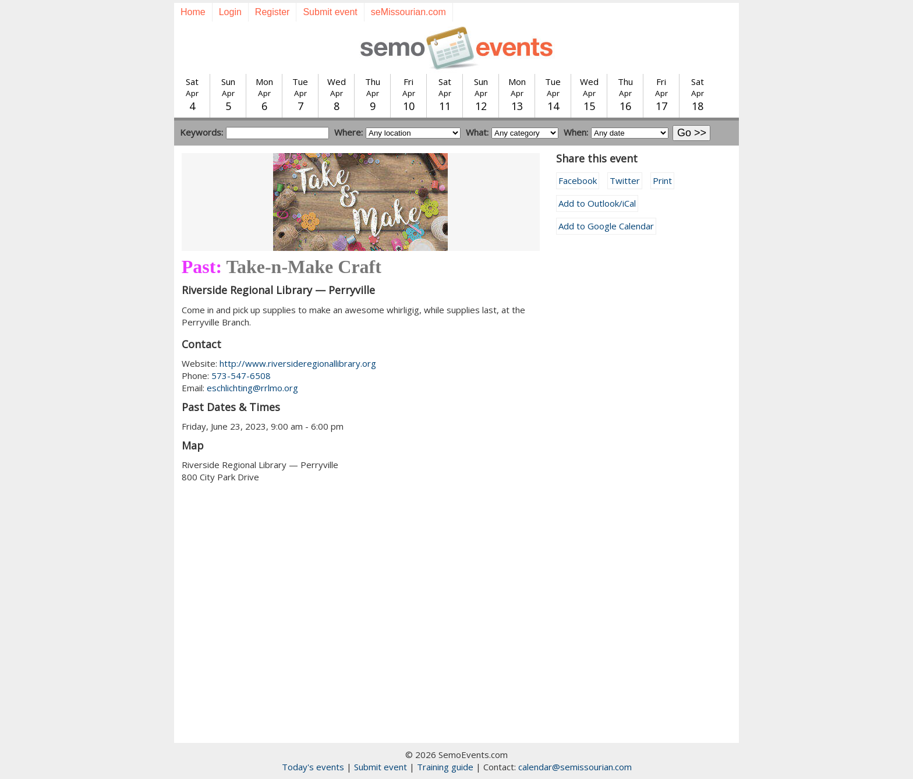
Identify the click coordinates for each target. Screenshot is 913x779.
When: (576, 132)
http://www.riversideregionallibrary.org (298, 363)
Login (230, 12)
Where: (348, 132)
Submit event (330, 12)
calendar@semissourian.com (575, 767)
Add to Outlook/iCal (597, 203)
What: (477, 132)
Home (193, 12)
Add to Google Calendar (606, 226)
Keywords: (201, 132)
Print (662, 180)
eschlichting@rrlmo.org (252, 388)
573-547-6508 (241, 375)
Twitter (625, 180)
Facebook (577, 180)
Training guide (445, 767)
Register (272, 12)
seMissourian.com (408, 12)
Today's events (313, 767)
